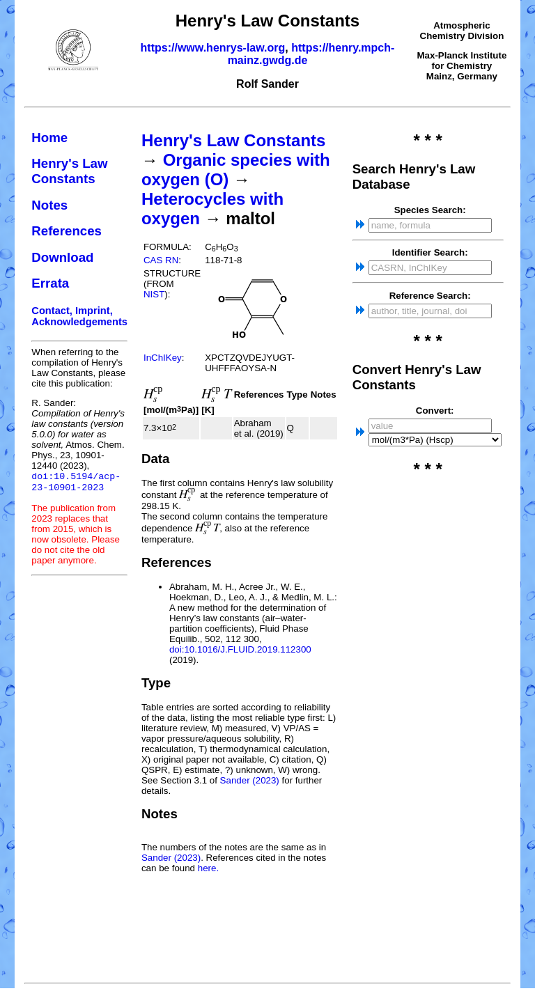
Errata (50, 283)
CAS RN (161, 260)
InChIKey (163, 357)
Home (49, 137)
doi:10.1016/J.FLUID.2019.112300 (240, 649)
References (66, 231)
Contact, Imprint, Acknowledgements (79, 316)
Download (62, 257)
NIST (154, 294)
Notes (49, 205)
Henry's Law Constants (69, 171)
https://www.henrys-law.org (213, 48)
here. (208, 868)
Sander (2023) (249, 780)
